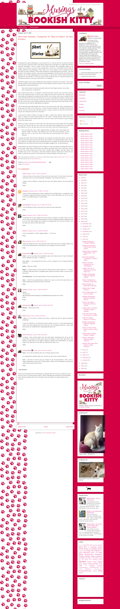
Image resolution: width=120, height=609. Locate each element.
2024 (82, 183)
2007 (82, 366)
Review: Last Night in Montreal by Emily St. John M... (89, 303)
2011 (82, 216)
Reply (24, 185)
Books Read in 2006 (87, 168)
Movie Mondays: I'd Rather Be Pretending (89, 284)
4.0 (91, 545)
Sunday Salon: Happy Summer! (88, 289)
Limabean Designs (84, 407)
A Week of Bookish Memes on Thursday (89, 318)
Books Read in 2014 (87, 151)
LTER (96, 552)
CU (89, 547)
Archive (100, 545)
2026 (82, 178)
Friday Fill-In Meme (93, 551)
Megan (24, 215)
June (84, 239)
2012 (82, 213)
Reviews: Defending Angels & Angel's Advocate (88, 339)
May (83, 350)
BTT (85, 547)
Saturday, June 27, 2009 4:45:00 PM (43, 253)
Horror (92, 552)
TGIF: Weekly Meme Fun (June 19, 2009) (89, 293)
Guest (80, 552)
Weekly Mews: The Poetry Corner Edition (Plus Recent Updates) (94, 525)
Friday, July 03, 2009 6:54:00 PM (42, 350)
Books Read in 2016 (87, 147)
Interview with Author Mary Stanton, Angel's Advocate (90, 345)
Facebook (82, 110)
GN (101, 551)
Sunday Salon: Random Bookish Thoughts (89, 334)
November (85, 226)
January (85, 360)
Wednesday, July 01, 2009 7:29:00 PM (36, 334)
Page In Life (90, 558)
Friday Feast (82, 551)
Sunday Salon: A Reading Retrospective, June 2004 (89, 253)
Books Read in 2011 (87, 158)
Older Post (69, 427)
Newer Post (22, 427)
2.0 (80, 545)
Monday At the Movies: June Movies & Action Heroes (89, 247)
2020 (82, 193)
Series (100, 562)
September (85, 231)
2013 (82, 211)
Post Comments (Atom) (49, 432)
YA (82, 573)
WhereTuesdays (98, 569)
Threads (81, 104)
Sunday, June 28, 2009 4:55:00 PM (43, 305)
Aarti (23, 334)
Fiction (99, 549)
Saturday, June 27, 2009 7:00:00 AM (36, 173)
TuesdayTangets (83, 567)
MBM (100, 552)
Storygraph (82, 95)
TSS (80, 566)
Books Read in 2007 (87, 166)
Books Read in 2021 (87, 136)
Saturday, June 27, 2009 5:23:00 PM (37, 289)
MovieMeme (98, 554)
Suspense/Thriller (93, 564)
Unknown (25, 191)
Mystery (93, 556)
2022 (82, 188)
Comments (84, 124)
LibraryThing (82, 101)
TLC (100, 564)
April (84, 352)
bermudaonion (26, 205)
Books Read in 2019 (87, 140)
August (84, 234)
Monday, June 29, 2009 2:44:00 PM (35, 315)
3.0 (85, 545)
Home (46, 427)
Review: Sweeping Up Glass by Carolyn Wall (89, 280)
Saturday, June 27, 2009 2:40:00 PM (36, 241)
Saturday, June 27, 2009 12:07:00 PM (37, 215)
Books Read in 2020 (87, 138)
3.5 (88, 545)
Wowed (95, 571)
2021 (82, 190)
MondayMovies (89, 554)
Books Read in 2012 (87, 155)
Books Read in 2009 (87, 162)
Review (82, 561)
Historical (86, 553)
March (84, 355)
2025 (82, 180)
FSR (90, 549)
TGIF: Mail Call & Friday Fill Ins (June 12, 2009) (89, 314)
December (85, 223)
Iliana (24, 315)
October (85, 229)
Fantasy (94, 549)
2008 (82, 363)
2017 (82, 201)
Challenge (94, 547)
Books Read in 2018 (87, 142)
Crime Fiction (83, 549)
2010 (82, 219)
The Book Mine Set (35, 158)
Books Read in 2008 (87, 164)
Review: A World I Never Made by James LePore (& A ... (90, 329)
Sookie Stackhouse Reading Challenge (88, 242)
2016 (82, 203)
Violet (24, 173)
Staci (23, 241)
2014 (82, 208)
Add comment (23, 369)
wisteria (24, 289)
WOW (80, 569)
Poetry (96, 558)
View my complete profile (86, 63)
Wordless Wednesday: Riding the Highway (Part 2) (88, 298)
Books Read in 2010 (87, 160)
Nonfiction (99, 556)
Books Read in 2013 (87, 153)
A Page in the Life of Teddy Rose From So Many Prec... (89, 270)
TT (86, 566)
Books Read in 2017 (87, 145)
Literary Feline (26, 253)
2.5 (82, 545)
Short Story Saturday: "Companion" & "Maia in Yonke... (90, 258)
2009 (82, 221)
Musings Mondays (84, 556)
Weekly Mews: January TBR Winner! (93, 499)
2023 (82, 185)
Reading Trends (97, 559)
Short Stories (25, 164)
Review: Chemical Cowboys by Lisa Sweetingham (88, 264)
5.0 (96, 545)
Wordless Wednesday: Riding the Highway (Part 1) (88, 323)
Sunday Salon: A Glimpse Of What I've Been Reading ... (89, 309)
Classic (100, 547)
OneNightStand (83, 558)
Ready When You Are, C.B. (65, 157)
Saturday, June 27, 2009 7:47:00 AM (38, 191)
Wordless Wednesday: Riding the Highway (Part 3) (88, 275)
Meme (81, 554)
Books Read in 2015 (87, 149)
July (83, 236)
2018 (82, 198)
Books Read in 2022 (87, 134)
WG (101, 567)
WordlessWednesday (85, 571)
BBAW (81, 547)
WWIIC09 (88, 569)
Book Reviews (34, 27)
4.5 (93, 545)
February (85, 357)
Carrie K (24, 231)
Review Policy (22, 27)
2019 (82, 196)
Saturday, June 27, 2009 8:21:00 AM (41, 205)
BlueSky (81, 107)
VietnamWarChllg (93, 567)
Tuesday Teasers (96, 566)
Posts (82, 121)
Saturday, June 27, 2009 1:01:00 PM (38, 231)
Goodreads (82, 98)
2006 (82, 368)
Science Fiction (92, 562)
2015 (82, 206)
